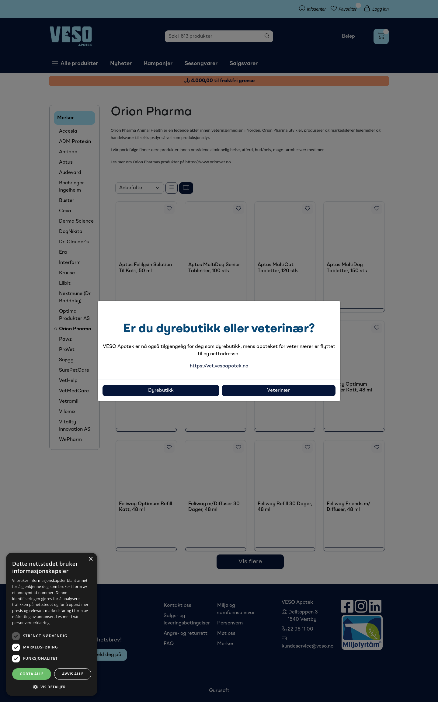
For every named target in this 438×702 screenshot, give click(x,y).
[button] (51, 687)
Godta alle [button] (31, 673)
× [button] (90, 559)
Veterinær (278, 390)
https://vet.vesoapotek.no (219, 366)
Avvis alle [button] (72, 673)
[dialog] (51, 624)
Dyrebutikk (161, 390)
